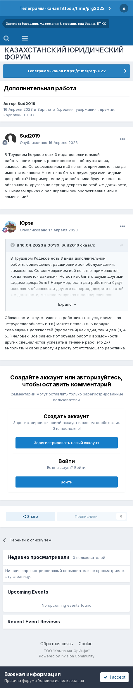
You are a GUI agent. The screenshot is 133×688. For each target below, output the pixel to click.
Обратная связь (56, 643)
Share (30, 516)
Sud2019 (26, 103)
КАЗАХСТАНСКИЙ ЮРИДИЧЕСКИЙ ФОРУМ (64, 53)
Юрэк (26, 223)
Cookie (86, 643)
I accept (114, 677)
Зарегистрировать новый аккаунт (66, 442)
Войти (66, 482)
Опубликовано (49, 142)
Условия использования (61, 680)
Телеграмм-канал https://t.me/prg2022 (62, 8)
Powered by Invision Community (66, 656)
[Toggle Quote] (13, 245)
